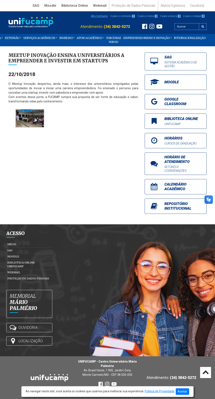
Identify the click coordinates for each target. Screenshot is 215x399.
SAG (36, 6)
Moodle (50, 6)
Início (11, 244)
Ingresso (66, 38)
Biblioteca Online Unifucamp (21, 264)
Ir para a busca (170, 16)
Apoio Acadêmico (89, 38)
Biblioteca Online (74, 6)
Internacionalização (190, 38)
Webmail (99, 6)
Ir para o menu (147, 16)
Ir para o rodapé (194, 16)
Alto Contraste (99, 16)
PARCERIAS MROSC (113, 40)
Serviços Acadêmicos (39, 38)
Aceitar (182, 391)
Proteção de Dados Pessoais (133, 6)
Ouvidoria (197, 6)
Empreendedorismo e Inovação (146, 38)
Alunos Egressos (173, 6)
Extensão (12, 38)
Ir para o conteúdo (122, 16)
